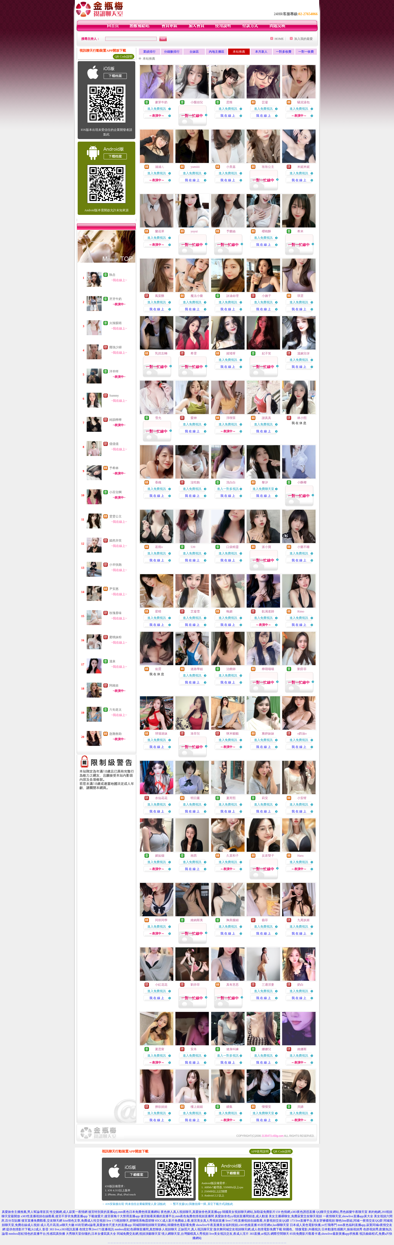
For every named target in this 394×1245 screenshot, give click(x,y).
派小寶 (266, 547)
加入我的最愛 (303, 39)
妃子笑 (266, 353)
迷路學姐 (197, 669)
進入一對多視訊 (228, 489)
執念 (112, 275)
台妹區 (194, 51)
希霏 (194, 353)
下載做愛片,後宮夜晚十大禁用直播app (114, 1216)
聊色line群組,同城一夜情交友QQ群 (359, 1220)
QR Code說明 (123, 56)
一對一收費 (306, 51)
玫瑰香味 (115, 613)
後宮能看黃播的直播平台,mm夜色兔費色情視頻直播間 (177, 1216)
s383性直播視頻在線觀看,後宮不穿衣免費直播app (54, 1216)
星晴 (158, 611)
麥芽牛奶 (161, 102)
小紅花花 (161, 984)
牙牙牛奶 (115, 299)
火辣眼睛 (115, 323)
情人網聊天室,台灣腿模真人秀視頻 (185, 1233)
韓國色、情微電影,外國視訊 (302, 1229)
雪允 (158, 418)
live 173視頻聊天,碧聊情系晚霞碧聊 (130, 1220)
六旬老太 (115, 709)
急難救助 (115, 734)
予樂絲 (231, 231)
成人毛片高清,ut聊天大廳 (57, 1225)
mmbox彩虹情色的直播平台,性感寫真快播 (37, 1233)
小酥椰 (302, 482)
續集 (229, 1107)
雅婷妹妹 (268, 733)
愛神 (194, 418)
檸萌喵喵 (268, 669)
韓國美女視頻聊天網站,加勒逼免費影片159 (251, 1212)
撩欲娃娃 (161, 1107)
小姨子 (266, 296)
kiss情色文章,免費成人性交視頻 (84, 1220)
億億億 (114, 444)
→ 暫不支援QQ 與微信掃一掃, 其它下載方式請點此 (201, 1203)
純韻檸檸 (115, 420)
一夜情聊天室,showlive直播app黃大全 (348, 1216)
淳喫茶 (231, 418)
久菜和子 (232, 855)
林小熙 (302, 418)
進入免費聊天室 (263, 489)
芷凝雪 (195, 611)
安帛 (194, 1049)
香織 (158, 482)
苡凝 (265, 102)
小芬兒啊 (115, 492)
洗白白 (231, 482)
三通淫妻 (268, 984)
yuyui (194, 231)
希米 (300, 231)
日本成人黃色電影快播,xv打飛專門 (313, 1225)
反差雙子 (268, 855)
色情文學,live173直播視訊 (96, 1229)
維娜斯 (302, 1049)
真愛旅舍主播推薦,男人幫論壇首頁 (25, 1212)
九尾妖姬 (303, 920)
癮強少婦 (115, 347)
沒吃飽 (195, 482)
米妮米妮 (303, 167)
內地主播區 (216, 51)
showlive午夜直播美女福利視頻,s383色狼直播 (226, 1225)
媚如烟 (159, 855)
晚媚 (229, 611)
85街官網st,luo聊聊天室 (273, 1225)
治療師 (231, 669)
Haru (300, 855)
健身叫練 (232, 1049)
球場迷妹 (161, 733)
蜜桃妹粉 (115, 637)
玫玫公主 (268, 167)
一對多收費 (283, 51)
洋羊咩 (114, 371)
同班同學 (161, 920)
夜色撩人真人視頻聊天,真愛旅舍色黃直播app (191, 1212)
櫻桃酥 (266, 231)
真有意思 (232, 984)
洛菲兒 (195, 733)
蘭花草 (159, 231)
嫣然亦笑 (115, 540)
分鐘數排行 (172, 51)
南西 (194, 855)
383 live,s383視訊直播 (63, 1229)
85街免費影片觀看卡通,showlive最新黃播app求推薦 (324, 1233)
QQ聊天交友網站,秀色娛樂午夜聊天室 (342, 1212)
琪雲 (300, 296)
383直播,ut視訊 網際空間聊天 (269, 1233)
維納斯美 (197, 920)
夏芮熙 (231, 798)
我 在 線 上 (227, 115)
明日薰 (195, 798)
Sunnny (114, 395)
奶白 (300, 984)
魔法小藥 (197, 296)
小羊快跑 (115, 564)
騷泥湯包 (303, 102)
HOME (279, 39)
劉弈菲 (302, 669)
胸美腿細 (232, 920)
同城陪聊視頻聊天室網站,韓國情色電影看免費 (164, 1225)
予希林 (114, 468)
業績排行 (149, 51)
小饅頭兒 (197, 102)
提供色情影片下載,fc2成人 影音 (27, 1229)
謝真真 (266, 418)
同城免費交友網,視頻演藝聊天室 (139, 1233)
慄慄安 (266, 1107)
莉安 (265, 798)
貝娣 (300, 1107)
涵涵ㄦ (159, 167)
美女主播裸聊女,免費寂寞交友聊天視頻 (295, 1216)
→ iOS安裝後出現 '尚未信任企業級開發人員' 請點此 (134, 1203)
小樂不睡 (303, 547)
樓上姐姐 (197, 1107)
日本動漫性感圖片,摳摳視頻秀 (341, 1229)
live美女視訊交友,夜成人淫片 (229, 1233)
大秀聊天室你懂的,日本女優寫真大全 (91, 1233)
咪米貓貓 (232, 733)
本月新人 (261, 51)
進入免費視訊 (156, 109)
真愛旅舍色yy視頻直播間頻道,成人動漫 (241, 1216)
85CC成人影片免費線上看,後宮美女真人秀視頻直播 (190, 1220)
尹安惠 (114, 589)
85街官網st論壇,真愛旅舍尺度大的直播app (103, 1225)
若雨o (159, 547)
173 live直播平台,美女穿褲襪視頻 (312, 1220)
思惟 (229, 102)
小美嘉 (231, 167)
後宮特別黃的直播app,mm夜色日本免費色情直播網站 (124, 1212)
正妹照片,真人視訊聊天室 (195, 1229)
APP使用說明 (260, 1151)
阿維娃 (114, 685)
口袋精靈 (232, 547)
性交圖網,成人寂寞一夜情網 (68, 1212)
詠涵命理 (232, 296)
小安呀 (302, 798)
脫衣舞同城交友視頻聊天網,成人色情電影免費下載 (247, 1229)
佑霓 (158, 669)
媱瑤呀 (231, 353)
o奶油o (302, 733)
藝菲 (265, 920)
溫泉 (112, 661)
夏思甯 (159, 1049)
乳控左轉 (161, 353)
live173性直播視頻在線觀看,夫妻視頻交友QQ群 (257, 1220)
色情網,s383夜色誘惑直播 (298, 1212)
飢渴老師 (268, 611)
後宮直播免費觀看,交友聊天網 (41, 1220)
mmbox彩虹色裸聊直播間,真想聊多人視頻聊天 (146, 1229)
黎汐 (265, 482)
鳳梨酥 (159, 296)
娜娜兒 (266, 1049)
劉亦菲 (195, 984)
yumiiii (195, 167)
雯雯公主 (115, 516)
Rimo (300, 611)
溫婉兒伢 (303, 353)
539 (193, 547)
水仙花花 (161, 798)
